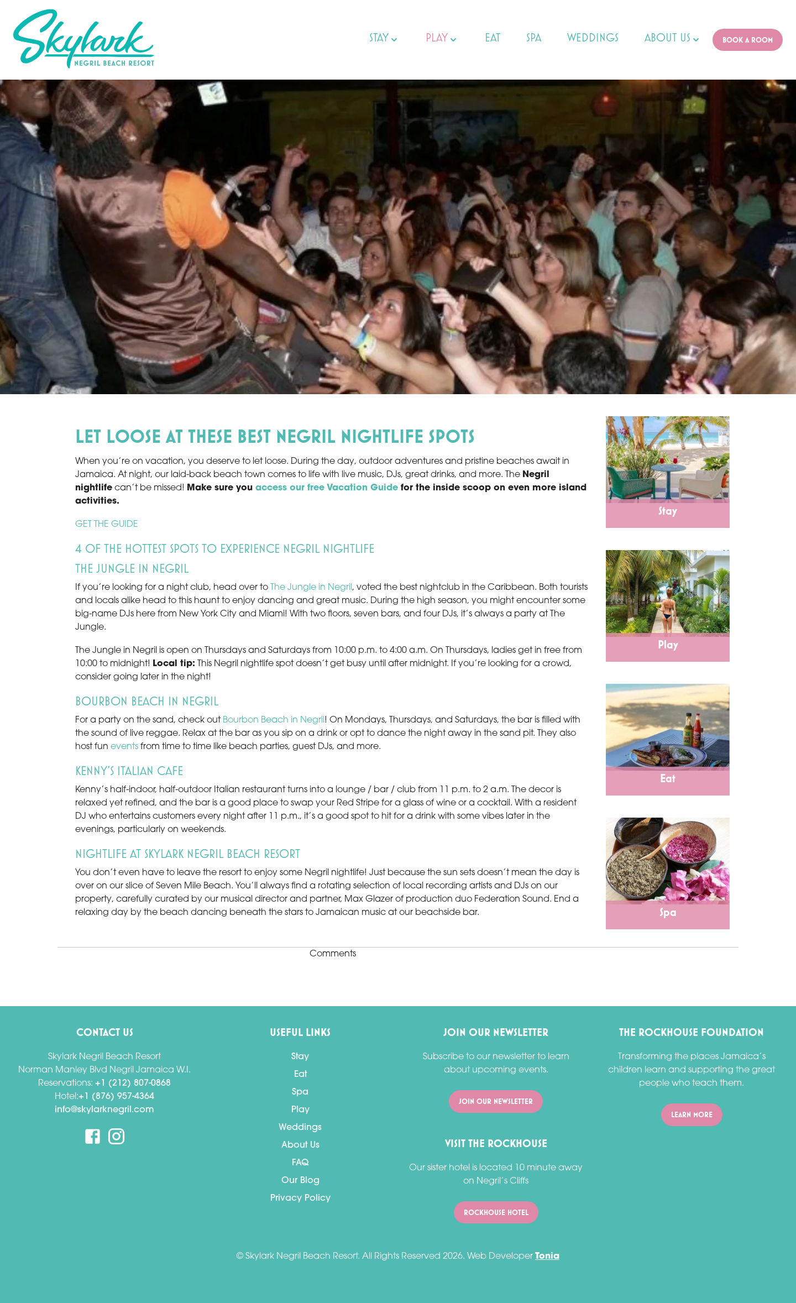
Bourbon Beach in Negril (273, 720)
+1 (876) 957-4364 (116, 1096)
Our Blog (300, 1180)
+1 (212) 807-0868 (133, 1083)
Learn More (691, 1115)
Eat (300, 1074)
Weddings (300, 1127)
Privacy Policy (300, 1198)
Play (300, 1110)
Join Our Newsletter (496, 1101)
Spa (300, 1092)
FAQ (300, 1163)
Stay (300, 1057)
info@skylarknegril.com (104, 1110)
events (124, 746)
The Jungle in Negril (311, 587)
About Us (300, 1145)
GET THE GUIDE (106, 524)
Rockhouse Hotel (496, 1212)
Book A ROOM (748, 40)
